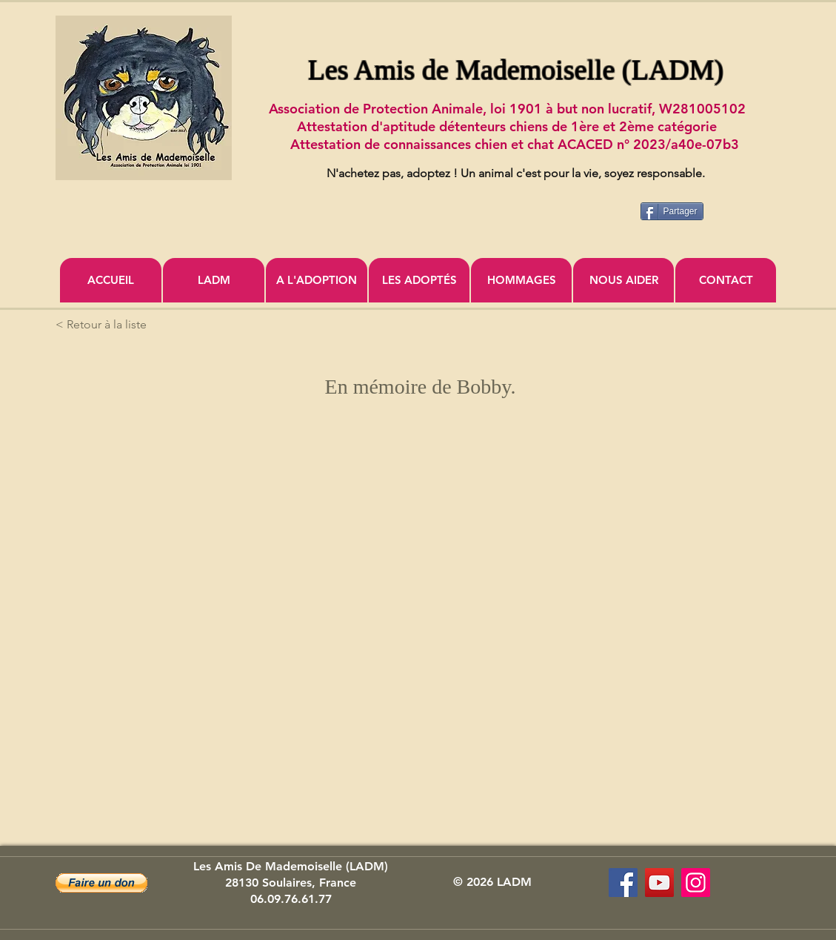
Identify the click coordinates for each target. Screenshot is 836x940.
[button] (101, 883)
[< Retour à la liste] (104, 325)
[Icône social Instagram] (695, 882)
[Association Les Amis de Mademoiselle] (659, 882)
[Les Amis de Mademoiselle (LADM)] (623, 882)
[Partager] (672, 211)
